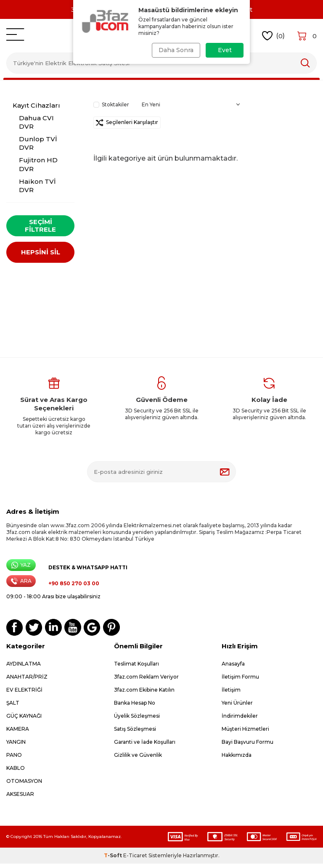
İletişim (231, 690)
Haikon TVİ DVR (37, 185)
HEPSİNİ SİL (40, 253)
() (273, 36)
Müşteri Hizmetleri (245, 729)
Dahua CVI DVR (36, 122)
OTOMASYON (24, 781)
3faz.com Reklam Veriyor (146, 677)
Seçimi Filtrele (40, 225)
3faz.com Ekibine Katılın (144, 690)
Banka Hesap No (134, 703)
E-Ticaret (135, 856)
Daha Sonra (175, 50)
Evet (225, 50)
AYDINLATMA (23, 664)
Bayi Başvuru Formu (247, 742)
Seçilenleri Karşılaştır (127, 122)
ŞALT (12, 703)
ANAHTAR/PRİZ (27, 677)
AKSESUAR (20, 794)
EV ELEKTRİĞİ (24, 690)
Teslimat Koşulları (136, 664)
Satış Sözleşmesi (135, 729)
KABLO (15, 768)
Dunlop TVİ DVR (38, 143)
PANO (14, 755)
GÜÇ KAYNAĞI (24, 716)
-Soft (113, 856)
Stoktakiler (111, 104)
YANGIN (16, 742)
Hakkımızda (237, 755)
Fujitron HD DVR (38, 164)
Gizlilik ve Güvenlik (138, 755)
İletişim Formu (240, 677)
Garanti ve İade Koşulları (144, 742)
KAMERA (17, 729)
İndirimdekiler (240, 716)
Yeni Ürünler (237, 703)
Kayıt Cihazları (36, 105)
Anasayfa (233, 664)
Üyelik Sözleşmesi (137, 716)
